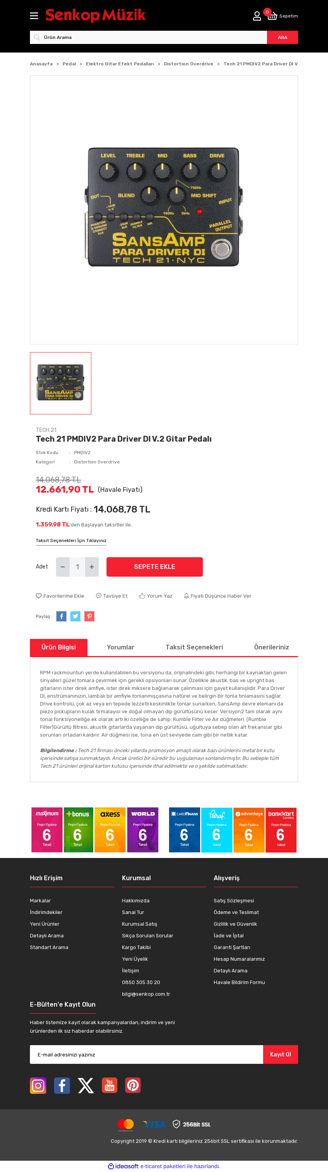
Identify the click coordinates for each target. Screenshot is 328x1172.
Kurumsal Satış (139, 924)
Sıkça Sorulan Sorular (147, 936)
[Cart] (282, 16)
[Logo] (103, 16)
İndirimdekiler (46, 912)
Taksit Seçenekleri (194, 647)
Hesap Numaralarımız (239, 959)
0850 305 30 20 (141, 982)
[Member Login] (257, 16)
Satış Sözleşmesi (234, 901)
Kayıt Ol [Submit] (280, 1054)
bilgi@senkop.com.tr (146, 994)
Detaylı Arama (47, 936)
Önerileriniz (271, 647)
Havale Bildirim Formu (239, 982)
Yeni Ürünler (44, 924)
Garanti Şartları (232, 947)
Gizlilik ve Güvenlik (235, 924)
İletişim (130, 971)
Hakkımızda (136, 901)
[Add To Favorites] (60, 596)
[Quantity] (77, 567)
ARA (282, 37)
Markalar (40, 901)
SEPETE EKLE (154, 566)
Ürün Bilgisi (59, 647)
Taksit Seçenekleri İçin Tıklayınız (71, 540)
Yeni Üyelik (135, 959)
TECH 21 (46, 430)
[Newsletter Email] (164, 1054)
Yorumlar (120, 647)
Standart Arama (49, 947)
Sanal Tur (133, 912)
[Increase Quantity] (92, 567)
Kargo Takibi (136, 947)
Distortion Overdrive (97, 462)
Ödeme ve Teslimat (236, 912)
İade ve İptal (229, 936)
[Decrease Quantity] (63, 567)
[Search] (164, 37)
